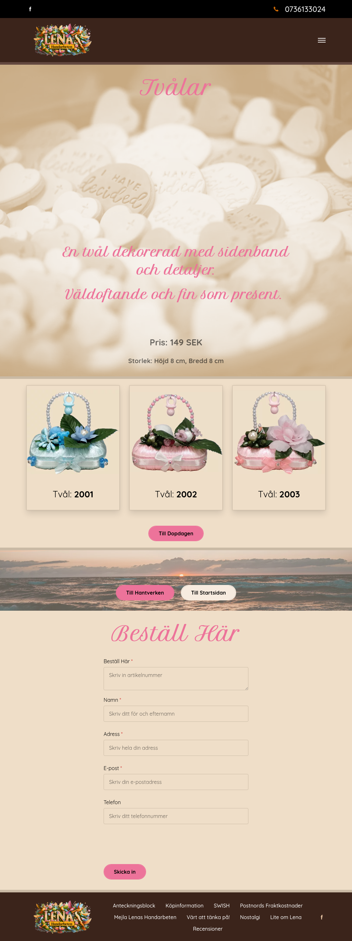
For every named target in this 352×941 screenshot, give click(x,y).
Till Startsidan (208, 592)
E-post (111, 768)
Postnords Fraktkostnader (271, 905)
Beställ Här (117, 661)
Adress (112, 734)
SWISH (222, 905)
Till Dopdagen (176, 533)
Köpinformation (185, 905)
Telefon (112, 802)
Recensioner (208, 929)
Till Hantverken (145, 592)
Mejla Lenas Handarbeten (145, 917)
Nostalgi (250, 917)
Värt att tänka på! (208, 917)
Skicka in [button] (125, 872)
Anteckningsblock (134, 905)
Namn (111, 700)
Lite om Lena (285, 917)
